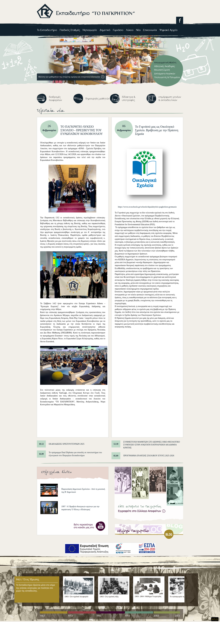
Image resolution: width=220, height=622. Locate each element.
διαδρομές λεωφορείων (55, 98)
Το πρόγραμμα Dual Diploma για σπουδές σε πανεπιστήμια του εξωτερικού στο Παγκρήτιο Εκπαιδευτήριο (75, 454)
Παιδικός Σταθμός (70, 30)
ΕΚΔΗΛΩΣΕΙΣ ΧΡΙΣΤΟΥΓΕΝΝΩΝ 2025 (66, 444)
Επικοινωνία (150, 30)
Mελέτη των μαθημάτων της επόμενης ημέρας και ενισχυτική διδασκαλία (69, 77)
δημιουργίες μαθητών (97, 98)
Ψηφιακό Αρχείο (168, 30)
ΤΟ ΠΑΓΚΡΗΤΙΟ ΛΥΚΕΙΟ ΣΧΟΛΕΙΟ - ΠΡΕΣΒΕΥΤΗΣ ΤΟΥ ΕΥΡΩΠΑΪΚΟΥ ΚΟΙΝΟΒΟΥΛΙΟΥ (81, 130)
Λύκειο (129, 30)
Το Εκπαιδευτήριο (47, 30)
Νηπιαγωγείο (90, 30)
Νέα (138, 30)
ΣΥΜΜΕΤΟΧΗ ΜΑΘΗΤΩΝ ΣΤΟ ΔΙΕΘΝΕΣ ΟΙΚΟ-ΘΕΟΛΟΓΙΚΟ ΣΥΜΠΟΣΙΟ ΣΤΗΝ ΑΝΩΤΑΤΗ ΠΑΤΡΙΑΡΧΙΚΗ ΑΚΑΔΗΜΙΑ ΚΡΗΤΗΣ (151, 445)
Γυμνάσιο (118, 30)
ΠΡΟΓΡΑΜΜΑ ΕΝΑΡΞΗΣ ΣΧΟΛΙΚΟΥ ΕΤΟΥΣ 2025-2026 (148, 455)
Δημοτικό (105, 30)
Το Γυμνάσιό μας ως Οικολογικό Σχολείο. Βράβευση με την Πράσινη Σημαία (156, 130)
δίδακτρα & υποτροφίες (128, 98)
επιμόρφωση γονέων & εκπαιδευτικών (170, 98)
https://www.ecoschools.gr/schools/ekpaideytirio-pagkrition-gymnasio (147, 207)
